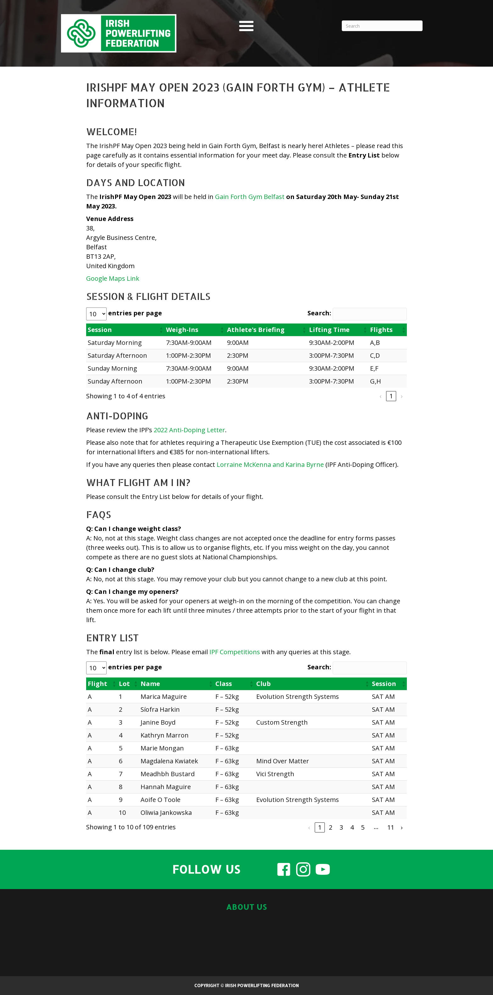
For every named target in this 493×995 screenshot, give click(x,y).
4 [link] (352, 827)
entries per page (135, 313)
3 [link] (341, 827)
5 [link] (362, 827)
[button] (161, 330)
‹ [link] (380, 396)
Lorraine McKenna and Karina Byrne (270, 464)
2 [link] (330, 827)
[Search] (382, 25)
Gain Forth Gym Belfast (250, 196)
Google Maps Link (112, 278)
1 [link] (391, 396)
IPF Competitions (234, 652)
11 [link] (390, 827)
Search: (319, 313)
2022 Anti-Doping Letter (189, 430)
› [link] (402, 396)
